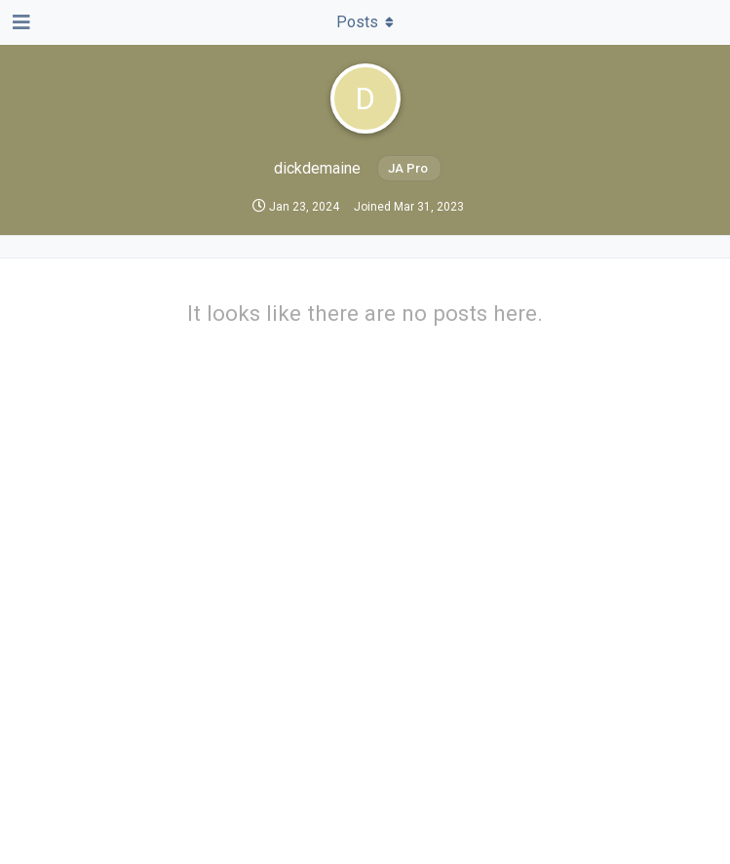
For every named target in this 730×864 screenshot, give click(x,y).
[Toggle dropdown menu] (365, 22)
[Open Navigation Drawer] (19, 22)
